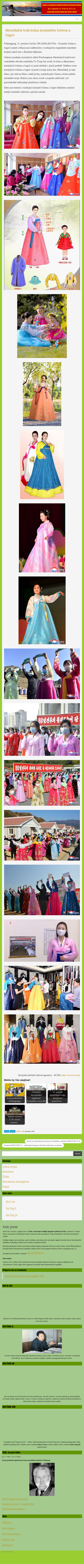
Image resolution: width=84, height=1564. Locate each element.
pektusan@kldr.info (35, 1253)
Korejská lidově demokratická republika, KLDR (24, 1276)
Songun (6, 1186)
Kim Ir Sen (10, 1202)
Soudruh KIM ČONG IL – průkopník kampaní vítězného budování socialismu (33, 1145)
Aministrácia (7, 1556)
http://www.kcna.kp (71, 1075)
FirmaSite (10, 1562)
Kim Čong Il (11, 1208)
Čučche (6, 1176)
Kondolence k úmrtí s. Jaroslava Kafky (18, 1515)
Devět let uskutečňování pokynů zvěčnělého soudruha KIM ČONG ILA (53, 1141)
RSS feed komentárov (11, 1545)
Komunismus (8, 1171)
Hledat (77, 1153)
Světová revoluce (10, 1167)
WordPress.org (8, 1550)
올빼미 (19, 1131)
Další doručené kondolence (13, 1520)
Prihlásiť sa (7, 1533)
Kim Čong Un (11, 1215)
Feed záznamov (8, 1539)
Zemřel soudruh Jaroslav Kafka (15, 1510)
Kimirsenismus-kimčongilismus (16, 1182)
